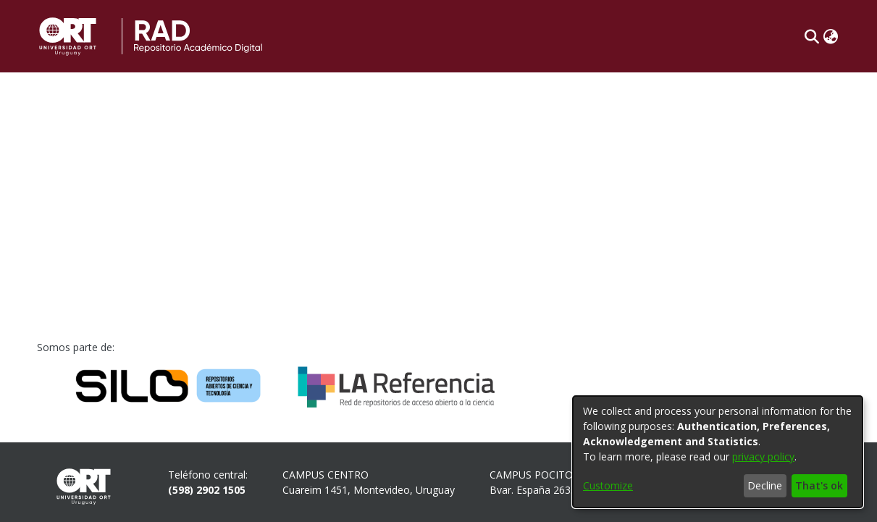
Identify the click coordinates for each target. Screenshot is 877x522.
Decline (764, 485)
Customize (608, 485)
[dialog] (718, 452)
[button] (812, 36)
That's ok (819, 485)
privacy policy (763, 456)
